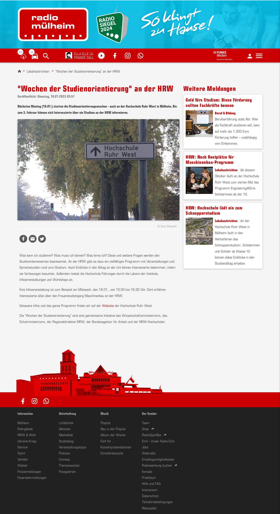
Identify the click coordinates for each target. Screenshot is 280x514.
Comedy (64, 459)
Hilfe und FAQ (151, 483)
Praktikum (149, 477)
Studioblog (66, 440)
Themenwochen (69, 465)
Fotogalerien (67, 471)
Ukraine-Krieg (27, 440)
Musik (105, 413)
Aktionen (64, 428)
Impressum (150, 489)
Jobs (145, 446)
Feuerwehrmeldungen (32, 477)
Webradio (149, 452)
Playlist (105, 422)
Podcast (64, 452)
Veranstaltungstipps (72, 446)
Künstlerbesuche (112, 452)
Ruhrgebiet (25, 428)
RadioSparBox (151, 434)
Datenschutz (150, 495)
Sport (21, 452)
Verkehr (23, 459)
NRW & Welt (27, 434)
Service (23, 446)
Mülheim (23, 422)
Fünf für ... (108, 440)
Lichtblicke (66, 422)
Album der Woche (113, 434)
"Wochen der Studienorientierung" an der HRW (87, 71)
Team (145, 422)
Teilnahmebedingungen (157, 501)
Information (25, 413)
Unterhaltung (67, 413)
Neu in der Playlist (113, 428)
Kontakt (147, 471)
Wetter (23, 465)
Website (108, 305)
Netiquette (149, 507)
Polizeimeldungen (29, 471)
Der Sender (149, 413)
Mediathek (66, 434)
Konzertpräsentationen (116, 446)
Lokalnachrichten (38, 71)
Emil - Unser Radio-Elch (158, 440)
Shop (145, 428)
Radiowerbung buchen (157, 465)
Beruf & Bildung (225, 112)
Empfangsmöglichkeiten (158, 459)
